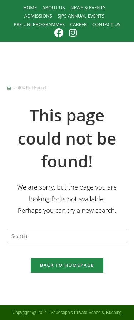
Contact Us (106, 24)
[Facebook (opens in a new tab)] (60, 33)
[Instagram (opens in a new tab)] (73, 33)
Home (30, 7)
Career (78, 24)
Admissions (38, 15)
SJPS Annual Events (81, 15)
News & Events (88, 7)
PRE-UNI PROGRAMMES (39, 24)
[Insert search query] (67, 236)
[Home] (9, 87)
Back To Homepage (67, 265)
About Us (53, 7)
